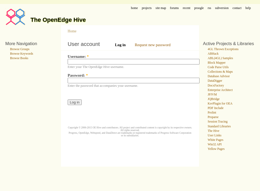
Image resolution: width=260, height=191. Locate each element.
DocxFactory (216, 85)
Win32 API (215, 144)
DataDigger (215, 81)
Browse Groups (20, 49)
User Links (215, 135)
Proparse (213, 117)
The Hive (213, 131)
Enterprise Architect (220, 90)
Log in (120, 45)
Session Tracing (218, 121)
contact (236, 8)
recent (186, 8)
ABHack (213, 53)
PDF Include (216, 108)
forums (174, 8)
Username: (78, 56)
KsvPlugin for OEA (220, 103)
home (134, 8)
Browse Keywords (21, 53)
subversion (222, 8)
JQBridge (214, 99)
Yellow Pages (216, 149)
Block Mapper (217, 62)
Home (72, 31)
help (248, 8)
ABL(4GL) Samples (220, 58)
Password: (78, 75)
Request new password (153, 45)
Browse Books (19, 58)
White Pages (215, 140)
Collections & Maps (220, 71)
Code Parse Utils (218, 67)
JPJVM (212, 94)
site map (160, 8)
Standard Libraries (219, 126)
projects (146, 8)
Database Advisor (219, 76)
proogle (199, 8)
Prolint (212, 112)
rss (209, 8)
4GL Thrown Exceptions (223, 49)
